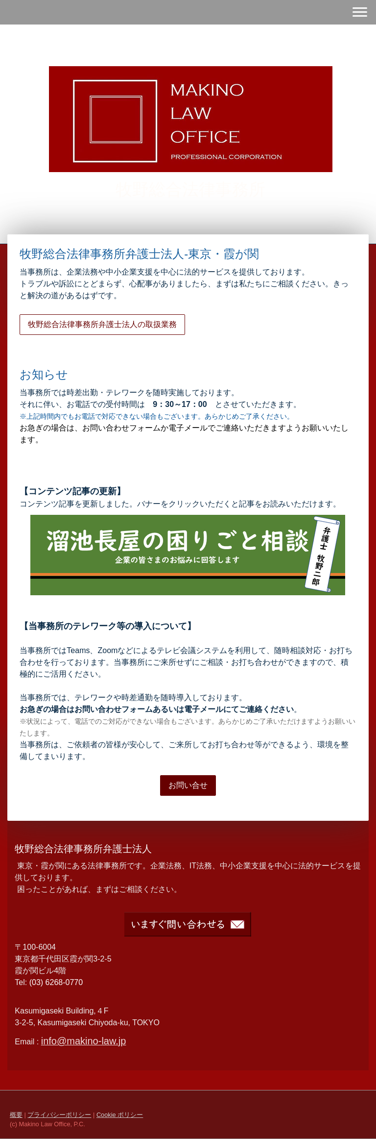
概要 (16, 1114)
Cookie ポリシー (119, 1114)
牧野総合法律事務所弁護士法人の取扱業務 (102, 324)
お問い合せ (188, 785)
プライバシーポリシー (59, 1114)
